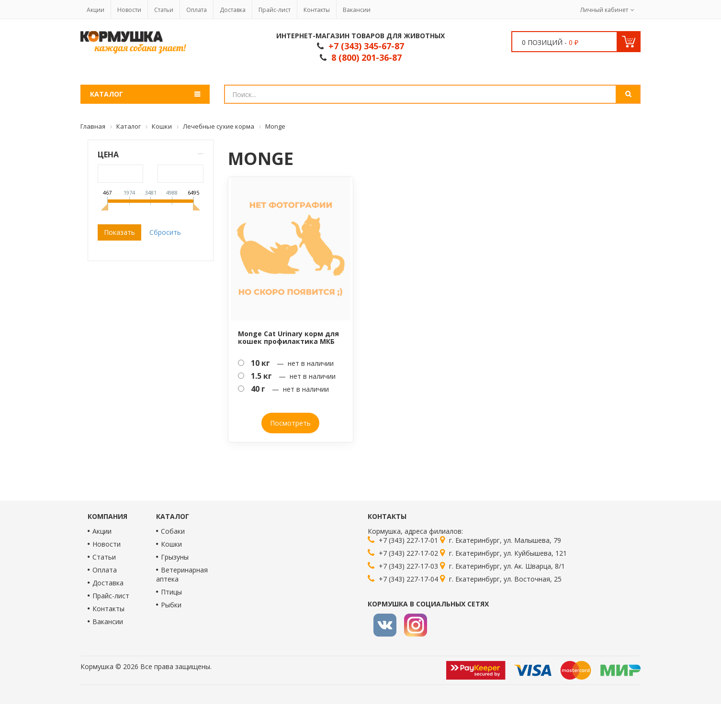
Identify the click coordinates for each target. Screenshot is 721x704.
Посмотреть (290, 423)
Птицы (171, 591)
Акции (95, 10)
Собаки (173, 531)
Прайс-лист (275, 10)
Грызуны (175, 556)
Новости (129, 10)
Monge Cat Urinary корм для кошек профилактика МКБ (288, 337)
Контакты (317, 10)
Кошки (171, 544)
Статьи (163, 10)
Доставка (233, 10)
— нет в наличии (286, 363)
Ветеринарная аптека (182, 574)
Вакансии (357, 10)
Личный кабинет (604, 10)
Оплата (196, 10)
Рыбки (171, 604)
